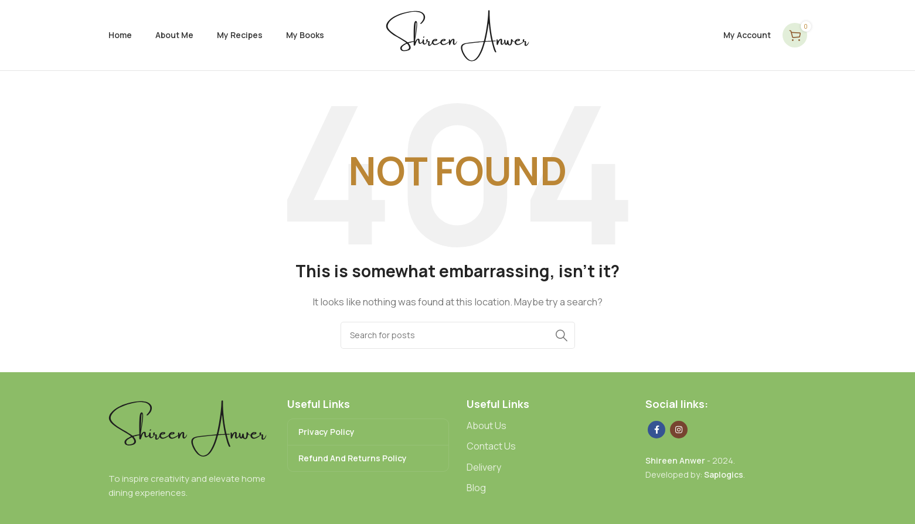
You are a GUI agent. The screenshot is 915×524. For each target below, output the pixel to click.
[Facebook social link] (656, 429)
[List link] (547, 426)
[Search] (458, 335)
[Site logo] (457, 34)
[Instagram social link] (679, 429)
